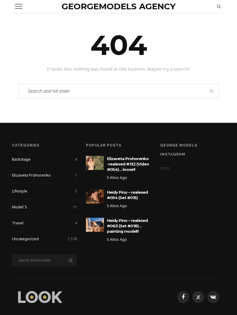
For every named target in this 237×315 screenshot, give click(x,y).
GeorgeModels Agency (119, 6)
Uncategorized (44, 238)
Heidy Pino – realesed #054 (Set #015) (127, 195)
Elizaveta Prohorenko (44, 175)
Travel (44, 223)
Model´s (44, 207)
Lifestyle (44, 191)
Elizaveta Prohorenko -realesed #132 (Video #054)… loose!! (128, 164)
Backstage (44, 159)
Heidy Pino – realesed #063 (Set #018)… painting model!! (127, 226)
